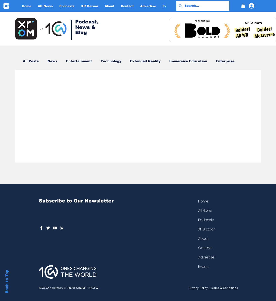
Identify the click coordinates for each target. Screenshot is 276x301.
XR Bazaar (206, 229)
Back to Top (7, 281)
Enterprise (225, 61)
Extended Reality (145, 61)
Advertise (206, 257)
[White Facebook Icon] (41, 227)
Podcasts (206, 219)
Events (203, 266)
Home (203, 201)
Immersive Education (188, 61)
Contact (205, 247)
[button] (243, 6)
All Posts (31, 61)
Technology (111, 61)
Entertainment (79, 61)
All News (205, 210)
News (52, 61)
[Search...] (202, 6)
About (203, 238)
